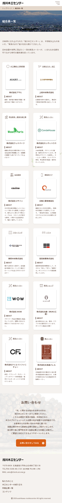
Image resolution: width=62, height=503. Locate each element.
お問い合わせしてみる (29, 443)
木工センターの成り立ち (12, 484)
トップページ (7, 8)
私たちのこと (7, 481)
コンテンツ (6, 491)
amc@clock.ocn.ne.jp (16, 472)
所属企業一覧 (7, 488)
